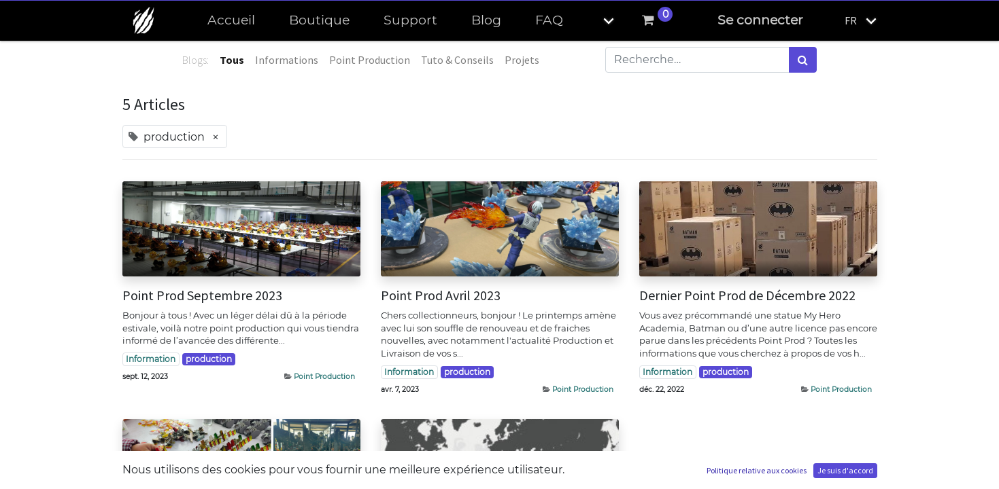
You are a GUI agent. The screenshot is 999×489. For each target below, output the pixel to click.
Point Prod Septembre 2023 (202, 295)
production (209, 359)
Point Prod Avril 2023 (441, 295)
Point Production (324, 376)
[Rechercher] (803, 60)
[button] (597, 21)
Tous (232, 60)
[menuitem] (231, 21)
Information (150, 359)
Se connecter (760, 20)
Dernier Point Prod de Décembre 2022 (747, 295)
